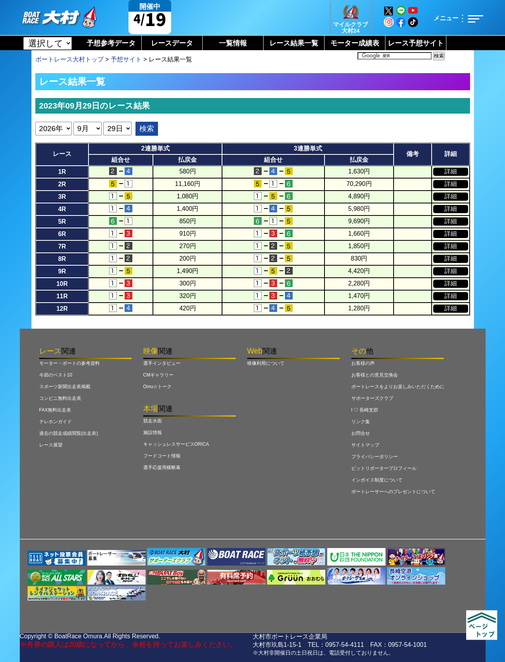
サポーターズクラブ (372, 398)
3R (62, 196)
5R (62, 221)
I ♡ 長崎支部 (364, 410)
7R (62, 246)
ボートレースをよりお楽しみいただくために (397, 386)
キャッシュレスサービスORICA (176, 444)
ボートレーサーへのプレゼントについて (393, 491)
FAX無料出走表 (55, 410)
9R (62, 271)
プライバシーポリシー (374, 456)
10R (62, 283)
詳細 (450, 171)
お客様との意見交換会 (374, 375)
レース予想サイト (416, 43)
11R (62, 296)
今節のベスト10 (55, 375)
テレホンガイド (55, 421)
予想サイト (126, 59)
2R (62, 184)
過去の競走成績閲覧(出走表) (68, 433)
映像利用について (266, 363)
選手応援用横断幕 (161, 467)
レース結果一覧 (293, 43)
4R (62, 209)
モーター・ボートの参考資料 (69, 363)
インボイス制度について (377, 480)
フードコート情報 (161, 456)
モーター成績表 (354, 43)
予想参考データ (111, 43)
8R (62, 259)
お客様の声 (363, 363)
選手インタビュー (161, 363)
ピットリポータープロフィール (383, 468)
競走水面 (152, 421)
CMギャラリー (158, 375)
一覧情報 (233, 43)
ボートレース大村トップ (69, 59)
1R (62, 171)
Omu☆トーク (157, 386)
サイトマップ (365, 445)
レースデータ (172, 43)
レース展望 (50, 445)
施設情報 (152, 432)
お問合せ (360, 433)
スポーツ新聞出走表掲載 (64, 386)
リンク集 (360, 421)
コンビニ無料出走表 (60, 398)
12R (62, 308)
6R (62, 234)
